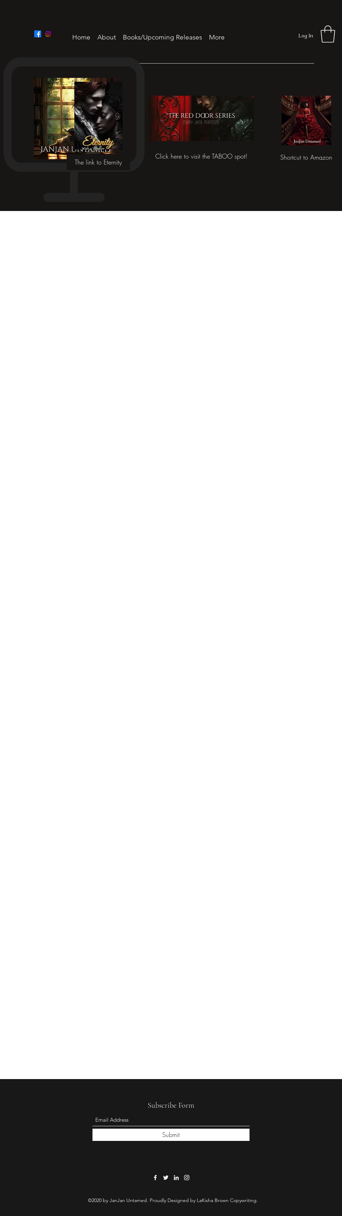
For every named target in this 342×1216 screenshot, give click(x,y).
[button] (328, 34)
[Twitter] (165, 1177)
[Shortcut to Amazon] (306, 157)
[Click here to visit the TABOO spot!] (201, 156)
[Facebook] (37, 33)
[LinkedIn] (176, 1177)
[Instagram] (48, 33)
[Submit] (171, 1135)
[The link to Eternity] (98, 162)
